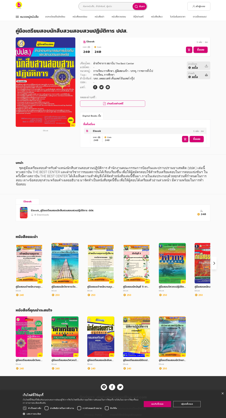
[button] (81, 414)
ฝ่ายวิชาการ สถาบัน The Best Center (113, 63)
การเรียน (98, 74)
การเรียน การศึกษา (103, 71)
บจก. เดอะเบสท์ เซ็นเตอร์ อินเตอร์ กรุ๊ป (114, 78)
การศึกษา (109, 74)
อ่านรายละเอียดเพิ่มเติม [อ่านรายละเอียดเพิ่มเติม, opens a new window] (36, 403)
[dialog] (113, 404)
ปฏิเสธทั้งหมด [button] (187, 404)
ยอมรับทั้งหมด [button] (157, 404)
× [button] (222, 393)
